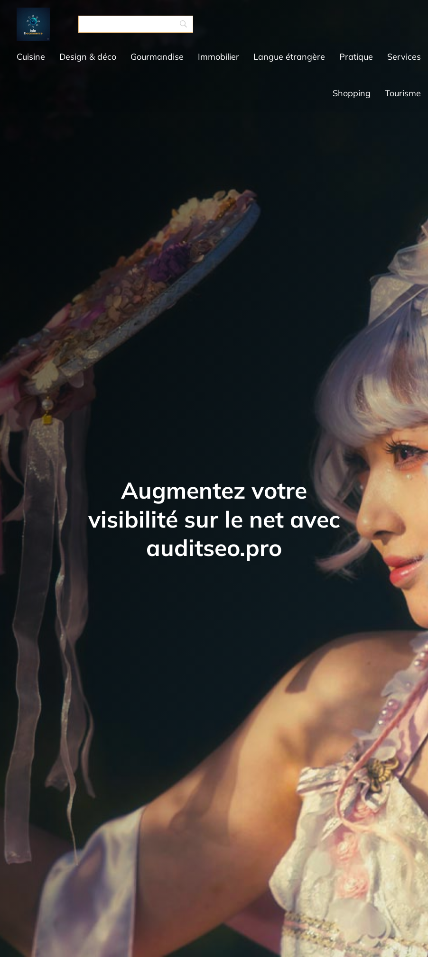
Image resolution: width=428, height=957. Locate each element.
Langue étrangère (289, 56)
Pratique (356, 56)
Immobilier (218, 56)
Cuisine (31, 56)
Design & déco (87, 56)
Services (404, 56)
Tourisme (403, 93)
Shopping (352, 93)
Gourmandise (157, 56)
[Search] (135, 24)
